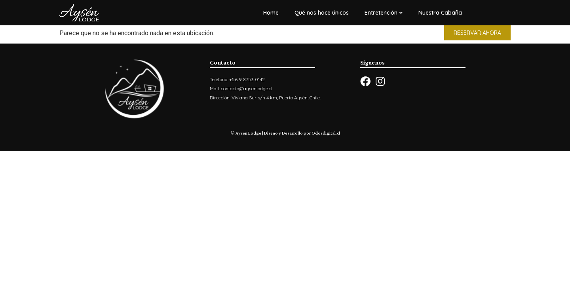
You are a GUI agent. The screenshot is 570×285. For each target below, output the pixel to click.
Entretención (384, 12)
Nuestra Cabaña (440, 12)
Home (271, 12)
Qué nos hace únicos (321, 12)
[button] (477, 32)
